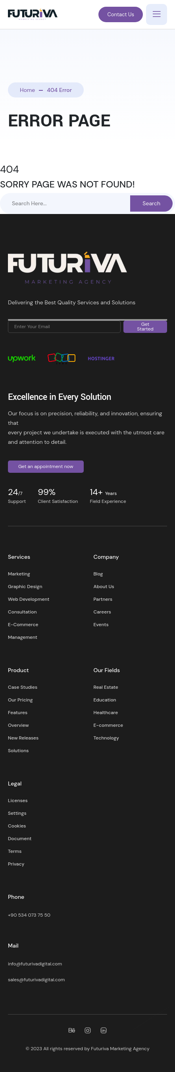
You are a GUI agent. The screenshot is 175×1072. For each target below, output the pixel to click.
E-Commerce (23, 624)
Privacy (16, 864)
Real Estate (106, 687)
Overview (18, 725)
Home (27, 90)
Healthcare (106, 712)
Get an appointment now (45, 466)
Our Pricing (20, 699)
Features (17, 712)
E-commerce (108, 725)
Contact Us (120, 14)
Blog (98, 573)
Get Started (145, 326)
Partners (103, 599)
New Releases (23, 738)
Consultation (22, 612)
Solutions (18, 750)
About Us (104, 586)
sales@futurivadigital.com (36, 979)
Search (151, 203)
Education (105, 699)
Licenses (18, 800)
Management (22, 637)
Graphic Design (25, 586)
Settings (17, 813)
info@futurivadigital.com (35, 964)
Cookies (17, 826)
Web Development (28, 599)
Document (19, 838)
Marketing (19, 573)
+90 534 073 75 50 (29, 915)
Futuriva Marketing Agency (120, 1048)
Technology (106, 738)
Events (101, 624)
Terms (14, 851)
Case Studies (22, 687)
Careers (102, 612)
